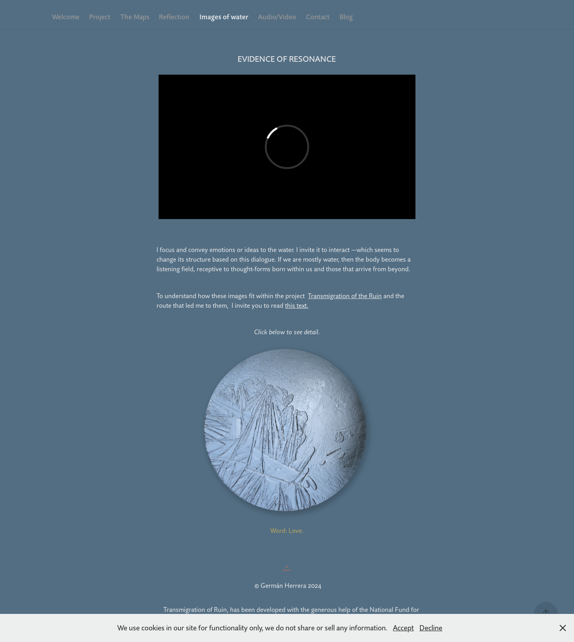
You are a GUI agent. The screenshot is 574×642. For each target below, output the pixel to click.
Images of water (223, 16)
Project (99, 16)
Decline (430, 627)
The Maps (134, 16)
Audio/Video (277, 16)
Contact (318, 16)
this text (296, 305)
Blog (346, 16)
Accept (403, 627)
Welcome (65, 16)
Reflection (174, 16)
